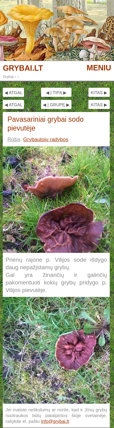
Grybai (8, 77)
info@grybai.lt (55, 421)
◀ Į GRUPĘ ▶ (56, 104)
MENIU (99, 67)
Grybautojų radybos (45, 139)
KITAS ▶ (99, 92)
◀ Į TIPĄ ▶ (56, 92)
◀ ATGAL (13, 92)
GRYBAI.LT (23, 68)
